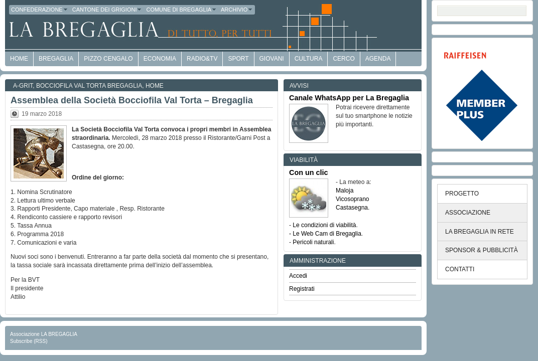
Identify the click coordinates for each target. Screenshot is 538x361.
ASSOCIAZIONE (467, 212)
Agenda (378, 58)
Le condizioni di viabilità (324, 225)
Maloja (344, 190)
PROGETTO (462, 193)
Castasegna (352, 207)
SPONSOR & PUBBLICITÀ (481, 250)
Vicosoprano (352, 199)
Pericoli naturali (313, 242)
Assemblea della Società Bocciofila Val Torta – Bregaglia (132, 100)
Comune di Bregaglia (181, 10)
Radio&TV (202, 58)
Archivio (237, 10)
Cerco (343, 58)
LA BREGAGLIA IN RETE (479, 231)
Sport (238, 58)
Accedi (298, 275)
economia (160, 58)
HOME (19, 58)
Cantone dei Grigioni (107, 10)
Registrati (302, 288)
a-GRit (23, 85)
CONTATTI (459, 269)
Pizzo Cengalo (108, 58)
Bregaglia (56, 58)
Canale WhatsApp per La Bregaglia (349, 98)
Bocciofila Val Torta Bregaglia (89, 85)
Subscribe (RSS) (28, 341)
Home (155, 85)
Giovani (271, 58)
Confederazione (39, 10)
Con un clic (308, 172)
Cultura (309, 58)
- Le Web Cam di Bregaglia (325, 233)
